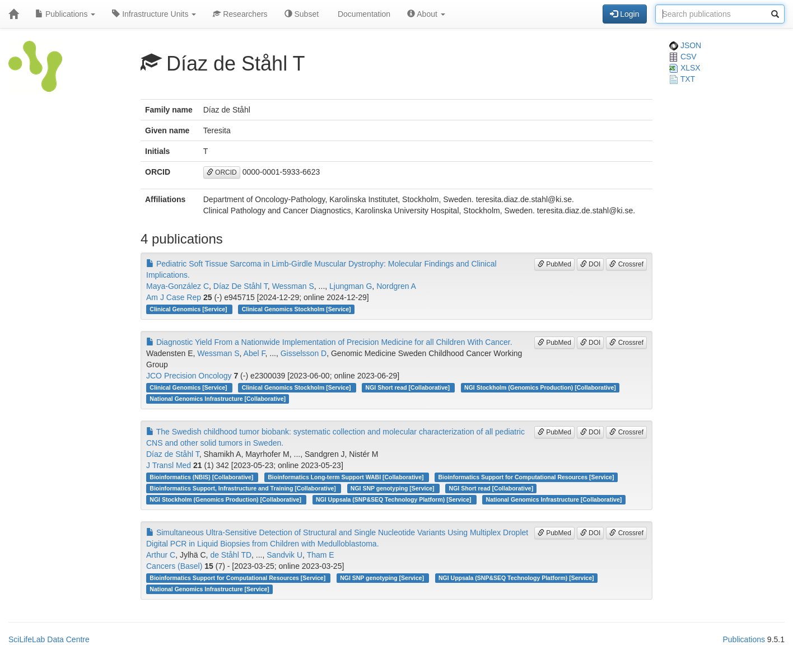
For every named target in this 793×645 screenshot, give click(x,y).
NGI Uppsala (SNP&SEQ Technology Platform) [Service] (394, 499)
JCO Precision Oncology (189, 375)
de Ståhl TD (230, 554)
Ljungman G (350, 286)
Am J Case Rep (173, 297)
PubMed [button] (554, 264)
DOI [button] (590, 264)
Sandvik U (284, 554)
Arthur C (160, 554)
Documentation (362, 14)
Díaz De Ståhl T (240, 286)
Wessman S (293, 286)
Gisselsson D (303, 353)
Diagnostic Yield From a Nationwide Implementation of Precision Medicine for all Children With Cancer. (329, 342)
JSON (685, 45)
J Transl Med (168, 465)
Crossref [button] (626, 264)
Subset (301, 14)
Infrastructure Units (154, 14)
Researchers (240, 14)
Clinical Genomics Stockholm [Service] (296, 309)
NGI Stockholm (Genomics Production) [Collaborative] (540, 387)
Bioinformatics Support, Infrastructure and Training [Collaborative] (243, 488)
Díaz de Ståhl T (172, 454)
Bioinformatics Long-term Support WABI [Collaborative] (346, 477)
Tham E (320, 554)
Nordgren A (396, 286)
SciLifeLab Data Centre (49, 639)
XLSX (685, 67)
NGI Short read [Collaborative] (408, 387)
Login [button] (624, 14)
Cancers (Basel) (174, 566)
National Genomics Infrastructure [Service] (209, 589)
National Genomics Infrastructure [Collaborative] (218, 398)
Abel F (254, 353)
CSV (683, 56)
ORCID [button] (222, 172)
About (426, 14)
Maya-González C (177, 286)
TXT (682, 78)
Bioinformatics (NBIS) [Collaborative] (202, 477)
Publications (65, 14)
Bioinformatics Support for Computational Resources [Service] (526, 477)
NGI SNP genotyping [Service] (393, 488)
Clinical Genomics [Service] (189, 309)
